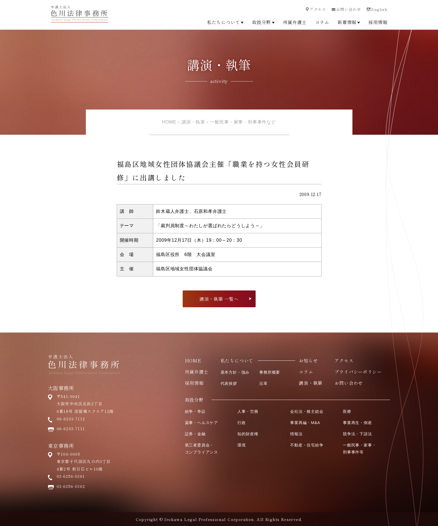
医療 (347, 411)
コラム (322, 22)
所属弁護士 (295, 22)
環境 (241, 445)
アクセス (316, 9)
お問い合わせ (346, 9)
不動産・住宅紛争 (306, 445)
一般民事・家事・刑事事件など (243, 122)
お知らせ (308, 360)
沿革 (263, 383)
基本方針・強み (235, 372)
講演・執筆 (193, 122)
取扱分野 (263, 22)
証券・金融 (195, 434)
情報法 (296, 434)
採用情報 (377, 22)
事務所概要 (269, 372)
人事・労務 (247, 411)
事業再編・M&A (305, 422)
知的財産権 (247, 434)
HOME (169, 122)
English (377, 9)
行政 (241, 422)
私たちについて (225, 22)
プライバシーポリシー (358, 371)
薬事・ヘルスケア (201, 422)
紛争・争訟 (195, 411)
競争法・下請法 (357, 434)
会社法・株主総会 (306, 411)
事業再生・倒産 (357, 422)
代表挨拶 (229, 383)
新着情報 (349, 22)
